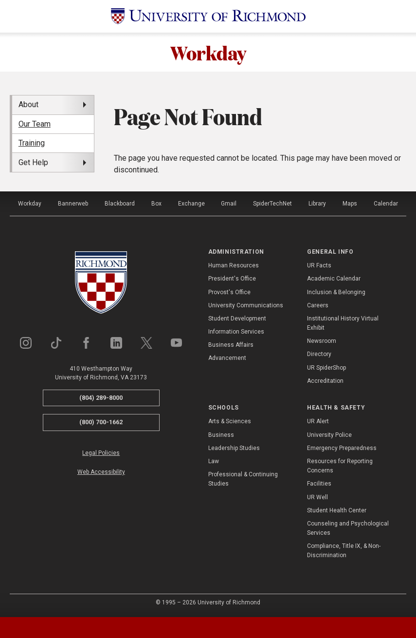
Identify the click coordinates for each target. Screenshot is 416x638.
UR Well (317, 497)
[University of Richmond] (208, 16)
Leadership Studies (234, 448)
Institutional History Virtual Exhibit (343, 323)
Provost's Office (229, 292)
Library (317, 203)
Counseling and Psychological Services (348, 528)
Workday (208, 52)
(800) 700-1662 (101, 422)
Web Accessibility (101, 472)
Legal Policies (101, 453)
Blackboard (120, 203)
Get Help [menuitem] (33, 162)
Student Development (237, 318)
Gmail (228, 203)
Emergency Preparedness (342, 448)
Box (156, 203)
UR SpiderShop (326, 367)
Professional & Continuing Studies (243, 479)
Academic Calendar (334, 278)
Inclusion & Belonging (336, 292)
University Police (329, 435)
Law (213, 461)
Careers (317, 305)
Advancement (227, 358)
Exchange (191, 203)
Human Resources (233, 265)
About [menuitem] (28, 104)
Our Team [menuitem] (34, 124)
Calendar (386, 203)
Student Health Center (336, 510)
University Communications (245, 305)
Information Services (236, 331)
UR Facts (319, 265)
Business (221, 435)
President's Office (232, 278)
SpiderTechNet (272, 203)
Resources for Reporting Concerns (340, 466)
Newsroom (321, 341)
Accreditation (325, 380)
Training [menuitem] (31, 143)
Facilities (319, 483)
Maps (350, 203)
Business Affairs (230, 344)
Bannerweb (73, 203)
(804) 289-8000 (101, 397)
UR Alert (318, 421)
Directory (319, 354)
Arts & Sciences (229, 421)
